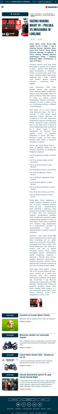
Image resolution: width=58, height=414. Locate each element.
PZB (33, 39)
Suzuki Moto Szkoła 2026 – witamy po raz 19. (37, 356)
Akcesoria (36, 409)
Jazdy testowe (27, 409)
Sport (41, 39)
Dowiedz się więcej (25, 321)
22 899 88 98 (26, 2)
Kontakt (43, 409)
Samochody (14, 399)
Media (49, 409)
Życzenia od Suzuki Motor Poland (35, 315)
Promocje (18, 409)
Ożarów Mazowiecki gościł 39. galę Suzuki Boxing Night (35, 375)
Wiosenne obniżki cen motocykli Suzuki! (34, 336)
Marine (43, 399)
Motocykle (28, 399)
